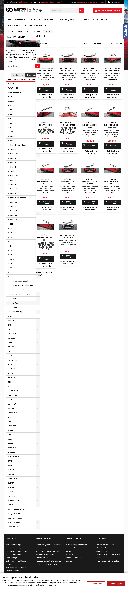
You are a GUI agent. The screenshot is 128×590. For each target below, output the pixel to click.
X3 (11, 237)
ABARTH (11, 83)
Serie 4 (13, 158)
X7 (11, 272)
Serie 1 (13, 136)
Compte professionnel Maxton (48, 548)
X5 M (12, 259)
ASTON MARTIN (14, 92)
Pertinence (103, 43)
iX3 (11, 132)
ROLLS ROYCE (13, 456)
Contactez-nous (12, 571)
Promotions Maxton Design (17, 551)
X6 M (12, 268)
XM (11, 224)
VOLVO (11, 505)
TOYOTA (11, 496)
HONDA (11, 364)
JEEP (10, 382)
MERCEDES (12, 413)
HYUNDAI (11, 369)
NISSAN (11, 430)
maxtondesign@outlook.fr (51, 2)
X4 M (12, 250)
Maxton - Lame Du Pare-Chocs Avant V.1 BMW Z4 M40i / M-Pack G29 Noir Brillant (68, 78)
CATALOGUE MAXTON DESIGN (20, 79)
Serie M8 (13, 219)
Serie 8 (13, 184)
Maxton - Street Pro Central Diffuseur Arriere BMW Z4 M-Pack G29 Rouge (45, 190)
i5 (11, 118)
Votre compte (73, 538)
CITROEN (12, 338)
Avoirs (68, 551)
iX (11, 127)
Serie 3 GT (14, 154)
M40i (15, 307)
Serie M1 (13, 189)
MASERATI (12, 404)
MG (9, 417)
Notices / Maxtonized (35, 25)
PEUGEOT (12, 443)
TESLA (10, 492)
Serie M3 (13, 202)
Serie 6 (13, 171)
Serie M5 (13, 211)
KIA (9, 386)
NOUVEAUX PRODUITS (17, 509)
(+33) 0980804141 (25, 2)
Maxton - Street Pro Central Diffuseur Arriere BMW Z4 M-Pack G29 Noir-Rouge (112, 134)
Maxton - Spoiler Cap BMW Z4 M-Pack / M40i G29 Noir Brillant (68, 131)
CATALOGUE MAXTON (25, 19)
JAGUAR (11, 377)
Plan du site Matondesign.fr (17, 567)
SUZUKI (11, 487)
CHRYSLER (12, 334)
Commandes (71, 548)
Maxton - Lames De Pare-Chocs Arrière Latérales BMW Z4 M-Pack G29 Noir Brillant (112, 78)
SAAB (10, 461)
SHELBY (11, 470)
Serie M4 (14, 206)
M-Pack (16, 303)
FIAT (10, 351)
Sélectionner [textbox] (13, 66)
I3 (11, 110)
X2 (11, 233)
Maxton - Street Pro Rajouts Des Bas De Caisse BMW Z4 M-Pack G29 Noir (112, 190)
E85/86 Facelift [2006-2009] (23, 285)
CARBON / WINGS (68, 19)
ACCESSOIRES (86, 19)
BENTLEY (11, 101)
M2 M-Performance (18, 197)
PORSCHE (12, 448)
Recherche (32, 75)
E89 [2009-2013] (18, 290)
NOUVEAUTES (14, 25)
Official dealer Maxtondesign (47, 564)
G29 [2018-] (16, 298)
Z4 (11, 277)
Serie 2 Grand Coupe (19, 145)
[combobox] (23, 66)
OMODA (11, 435)
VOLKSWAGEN (14, 500)
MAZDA (11, 408)
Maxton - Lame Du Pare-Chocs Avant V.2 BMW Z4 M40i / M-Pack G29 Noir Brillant (90, 78)
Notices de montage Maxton (17, 548)
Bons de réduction (73, 558)
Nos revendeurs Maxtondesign (48, 561)
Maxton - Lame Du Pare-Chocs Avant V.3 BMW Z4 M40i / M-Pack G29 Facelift (68, 244)
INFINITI (11, 373)
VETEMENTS (102, 19)
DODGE (11, 347)
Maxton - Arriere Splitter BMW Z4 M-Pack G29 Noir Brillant (45, 77)
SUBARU (11, 483)
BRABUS (11, 320)
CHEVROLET (13, 329)
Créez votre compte (96, 2)
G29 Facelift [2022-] (20, 312)
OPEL (10, 439)
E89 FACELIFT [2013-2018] (21, 294)
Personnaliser (96, 584)
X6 (11, 263)
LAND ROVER (13, 395)
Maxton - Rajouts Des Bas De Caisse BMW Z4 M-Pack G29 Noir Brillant (46, 132)
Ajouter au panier (45, 90)
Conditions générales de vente (48, 544)
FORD (10, 356)
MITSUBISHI (13, 426)
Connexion (81, 2)
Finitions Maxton (42, 558)
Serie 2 (13, 140)
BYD (9, 325)
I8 (11, 123)
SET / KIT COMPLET (47, 19)
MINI (10, 421)
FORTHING (12, 360)
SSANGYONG (13, 478)
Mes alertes (70, 561)
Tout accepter (116, 584)
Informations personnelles (76, 544)
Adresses (70, 554)
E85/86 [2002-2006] (20, 281)
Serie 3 (13, 149)
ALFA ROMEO (13, 88)
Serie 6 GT (14, 176)
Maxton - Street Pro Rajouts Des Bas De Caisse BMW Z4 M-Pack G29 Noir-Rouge (46, 247)
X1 (11, 228)
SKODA (11, 474)
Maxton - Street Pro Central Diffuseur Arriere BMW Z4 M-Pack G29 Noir (90, 134)
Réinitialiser (18, 75)
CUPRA (11, 342)
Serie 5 (13, 162)
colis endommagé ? (14, 544)
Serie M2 (13, 193)
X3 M (12, 241)
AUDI (10, 97)
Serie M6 (13, 215)
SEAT (10, 465)
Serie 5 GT (14, 167)
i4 (11, 114)
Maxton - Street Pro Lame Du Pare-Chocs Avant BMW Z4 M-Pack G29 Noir (68, 190)
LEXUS (10, 399)
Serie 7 (13, 180)
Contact (101, 538)
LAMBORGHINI (14, 391)
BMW (10, 105)
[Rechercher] (67, 10)
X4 (11, 246)
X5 (11, 255)
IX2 (11, 316)
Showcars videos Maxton (46, 554)
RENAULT (11, 452)
